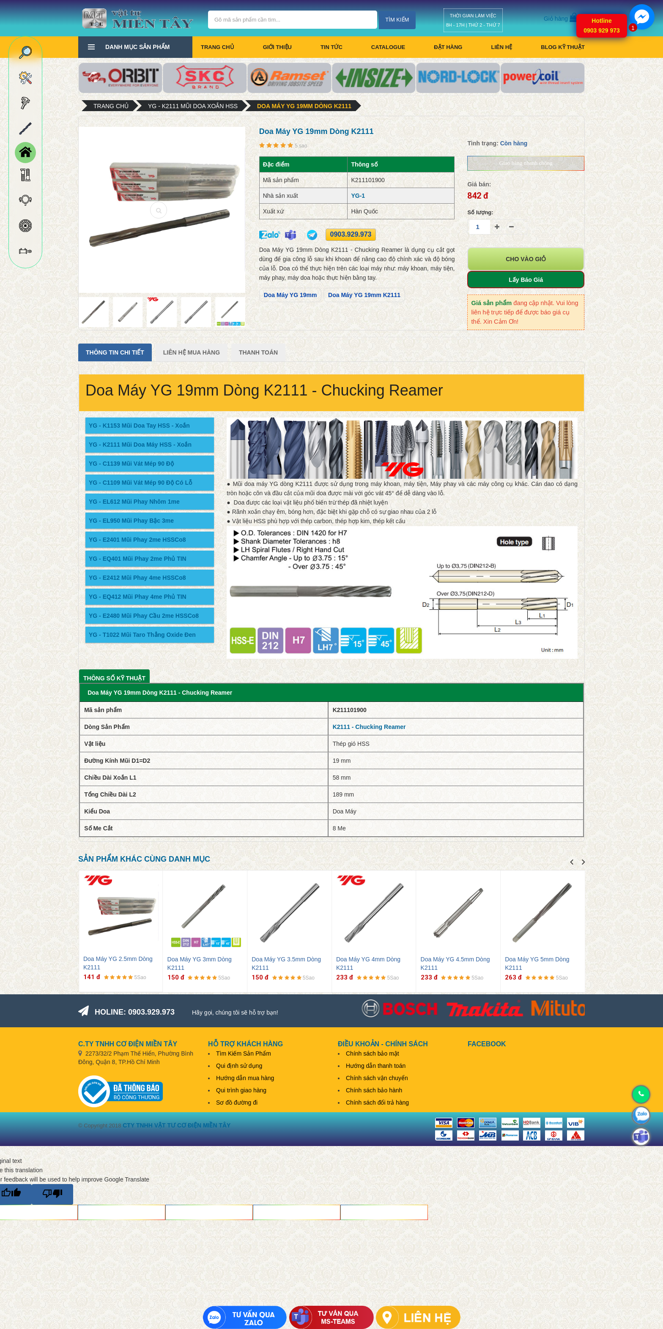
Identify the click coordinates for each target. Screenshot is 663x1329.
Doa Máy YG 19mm (290, 295)
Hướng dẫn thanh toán (375, 1065)
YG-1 (358, 195)
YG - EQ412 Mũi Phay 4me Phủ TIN (137, 596)
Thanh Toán (258, 352)
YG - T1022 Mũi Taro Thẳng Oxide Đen (142, 634)
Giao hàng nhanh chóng (526, 163)
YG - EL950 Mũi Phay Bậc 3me (131, 520)
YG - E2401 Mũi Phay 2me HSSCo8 (137, 539)
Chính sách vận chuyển (377, 1078)
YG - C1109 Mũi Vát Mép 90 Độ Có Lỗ (140, 482)
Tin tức (331, 47)
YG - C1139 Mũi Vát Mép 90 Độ (131, 463)
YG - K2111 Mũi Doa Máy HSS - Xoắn (140, 444)
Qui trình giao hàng (241, 1090)
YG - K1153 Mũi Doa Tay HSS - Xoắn (139, 425)
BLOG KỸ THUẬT (563, 47)
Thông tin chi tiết (115, 352)
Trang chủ (217, 47)
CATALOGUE (388, 47)
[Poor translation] (52, 1194)
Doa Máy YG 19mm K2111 (364, 295)
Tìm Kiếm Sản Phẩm (243, 1053)
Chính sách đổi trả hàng (377, 1102)
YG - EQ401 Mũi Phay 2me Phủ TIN (137, 558)
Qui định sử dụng (239, 1065)
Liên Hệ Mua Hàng (191, 352)
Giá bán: (479, 184)
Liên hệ (501, 47)
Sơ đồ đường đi (237, 1102)
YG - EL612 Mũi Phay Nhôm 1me (134, 501)
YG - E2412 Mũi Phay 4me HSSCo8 (137, 577)
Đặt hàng (448, 47)
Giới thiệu (277, 47)
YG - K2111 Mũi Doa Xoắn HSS (193, 106)
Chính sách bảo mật (372, 1053)
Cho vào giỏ (526, 259)
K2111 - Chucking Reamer (369, 726)
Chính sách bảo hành (374, 1090)
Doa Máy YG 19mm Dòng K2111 (304, 106)
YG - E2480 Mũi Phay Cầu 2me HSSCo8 (144, 615)
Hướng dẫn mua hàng (245, 1078)
